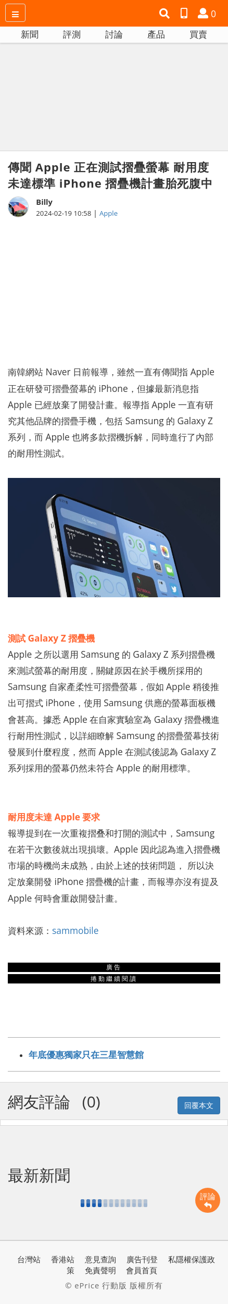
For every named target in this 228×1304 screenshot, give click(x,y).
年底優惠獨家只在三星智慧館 (86, 1054)
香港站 (62, 1259)
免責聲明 (100, 1270)
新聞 (30, 34)
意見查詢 (100, 1259)
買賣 (198, 34)
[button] (165, 13)
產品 (156, 34)
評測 (72, 34)
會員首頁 (141, 1270)
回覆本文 (198, 1105)
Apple (108, 213)
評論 (207, 1200)
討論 (114, 34)
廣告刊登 (142, 1259)
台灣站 (29, 1259)
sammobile (75, 930)
